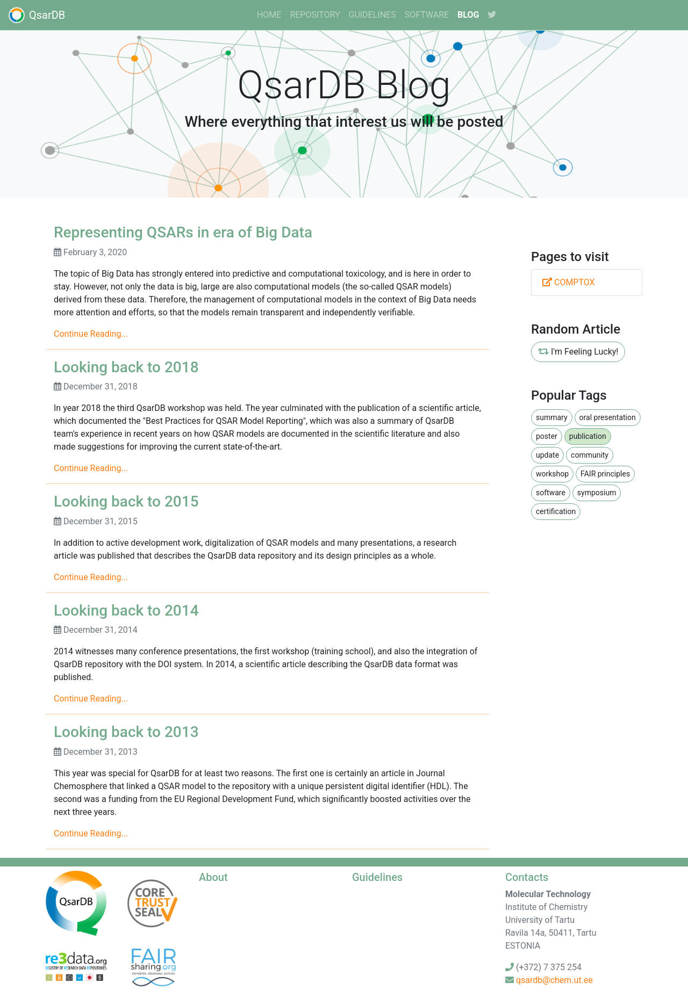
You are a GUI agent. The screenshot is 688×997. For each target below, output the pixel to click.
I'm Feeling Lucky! (578, 351)
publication (587, 436)
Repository (315, 15)
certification (556, 511)
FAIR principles (605, 473)
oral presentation (607, 417)
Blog (468, 15)
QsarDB (37, 15)
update (547, 455)
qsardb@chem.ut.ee (554, 980)
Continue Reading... (91, 334)
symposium (597, 492)
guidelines (372, 15)
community (589, 455)
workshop (552, 473)
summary (552, 417)
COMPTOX (568, 282)
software (427, 15)
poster (546, 436)
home (269, 15)
